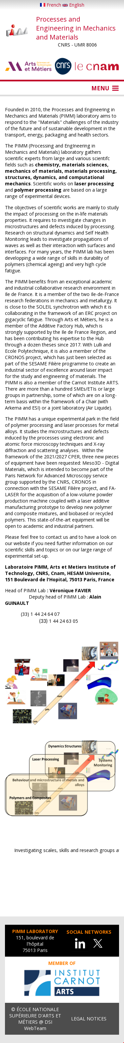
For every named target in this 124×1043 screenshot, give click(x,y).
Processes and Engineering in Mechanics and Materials (76, 28)
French (51, 5)
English (73, 5)
